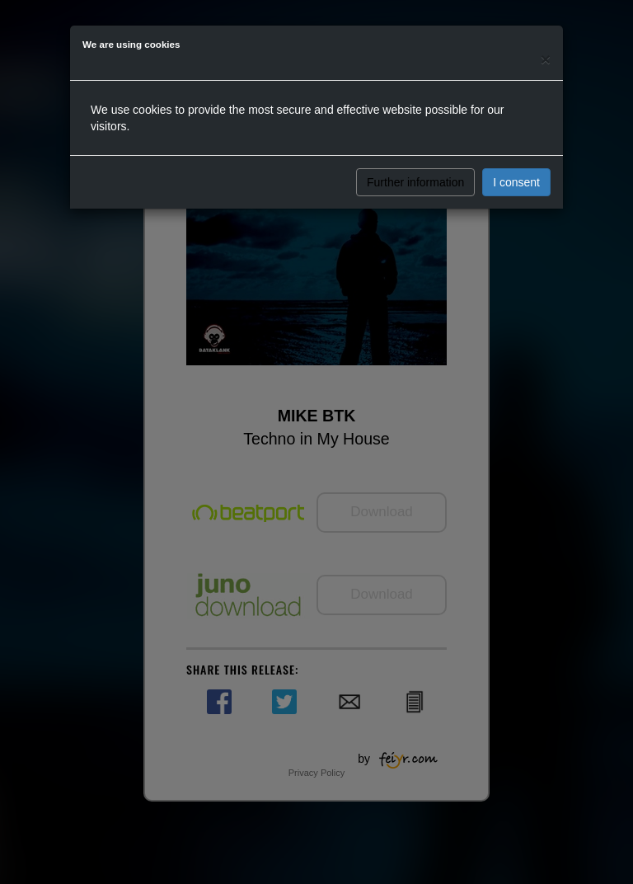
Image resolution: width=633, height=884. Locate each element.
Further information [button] (415, 182)
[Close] (546, 59)
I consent (516, 182)
